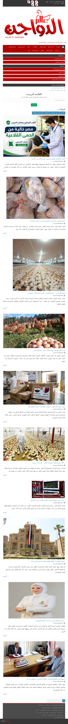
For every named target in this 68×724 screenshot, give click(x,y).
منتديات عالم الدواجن (45, 710)
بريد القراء (57, 50)
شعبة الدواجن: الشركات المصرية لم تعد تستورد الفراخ (48, 221)
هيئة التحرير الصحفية (59, 58)
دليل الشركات (35, 50)
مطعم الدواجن (49, 50)
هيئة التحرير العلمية (59, 62)
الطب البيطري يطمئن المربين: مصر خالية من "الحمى (48, 159)
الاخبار (28, 46)
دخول (58, 3)
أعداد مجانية (61, 72)
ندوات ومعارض (21, 46)
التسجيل (62, 3)
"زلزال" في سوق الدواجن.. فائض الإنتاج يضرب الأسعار (47, 500)
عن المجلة (61, 55)
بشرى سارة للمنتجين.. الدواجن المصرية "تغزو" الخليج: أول (46, 406)
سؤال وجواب (46, 712)
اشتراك (34, 104)
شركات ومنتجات (37, 113)
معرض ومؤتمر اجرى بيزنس (57, 90)
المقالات (34, 46)
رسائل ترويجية (60, 715)
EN (54, 3)
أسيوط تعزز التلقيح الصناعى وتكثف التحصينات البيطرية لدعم (46, 679)
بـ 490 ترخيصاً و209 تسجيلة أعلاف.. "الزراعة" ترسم (49, 463)
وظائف (47, 1)
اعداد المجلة (51, 46)
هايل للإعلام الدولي (59, 717)
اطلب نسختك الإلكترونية (59, 1)
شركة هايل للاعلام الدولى (58, 87)
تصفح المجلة (61, 76)
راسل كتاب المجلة (46, 707)
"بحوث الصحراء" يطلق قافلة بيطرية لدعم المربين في (48, 561)
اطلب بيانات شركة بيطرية (58, 79)
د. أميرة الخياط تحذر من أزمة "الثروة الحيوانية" (50, 620)
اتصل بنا (58, 46)
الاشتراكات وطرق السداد (58, 69)
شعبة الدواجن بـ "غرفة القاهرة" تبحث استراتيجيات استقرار (46, 293)
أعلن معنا (52, 1)
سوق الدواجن (42, 46)
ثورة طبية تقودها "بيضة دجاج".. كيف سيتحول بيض (49, 350)
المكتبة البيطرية (12, 46)
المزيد (5, 171)
